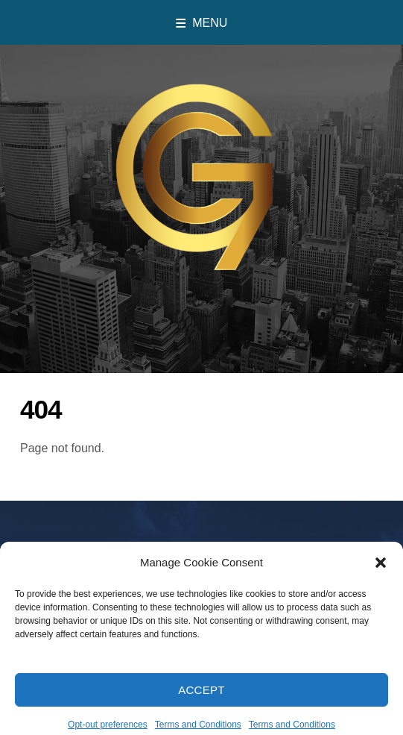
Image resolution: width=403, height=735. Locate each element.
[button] (380, 579)
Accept (201, 707)
